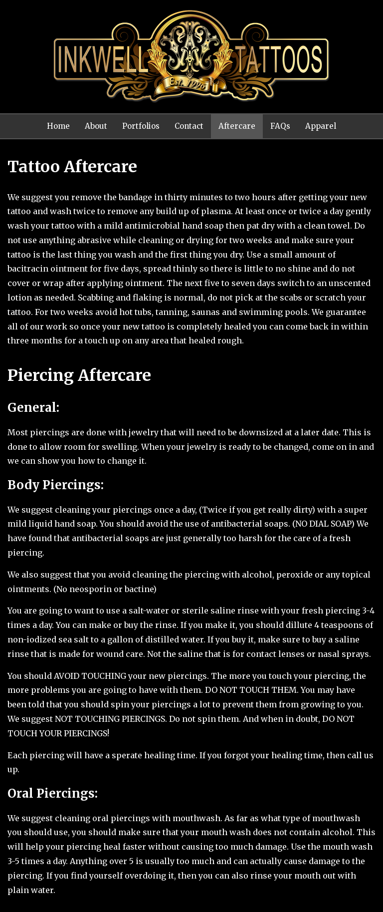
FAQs (280, 126)
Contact (189, 126)
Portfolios (141, 126)
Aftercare (236, 126)
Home (58, 126)
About (96, 126)
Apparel (320, 126)
